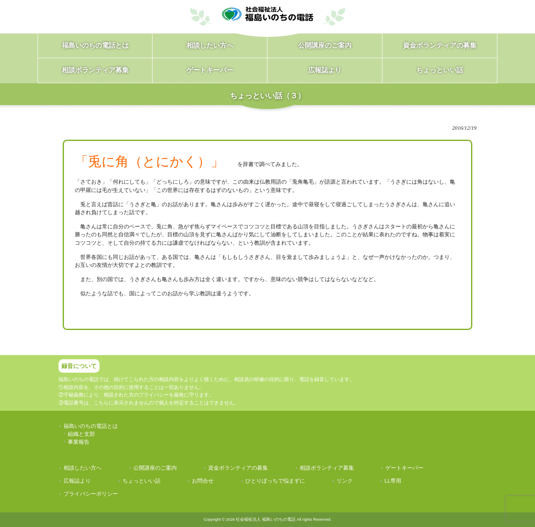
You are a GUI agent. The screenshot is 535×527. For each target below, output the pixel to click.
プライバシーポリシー (91, 494)
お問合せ (203, 481)
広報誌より (77, 481)
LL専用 (393, 481)
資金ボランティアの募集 (238, 468)
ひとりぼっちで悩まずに (275, 481)
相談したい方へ (83, 468)
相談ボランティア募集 (327, 468)
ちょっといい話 (141, 481)
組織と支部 (81, 434)
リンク (344, 481)
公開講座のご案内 (155, 468)
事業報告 (78, 442)
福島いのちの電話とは (91, 426)
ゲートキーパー (404, 468)
